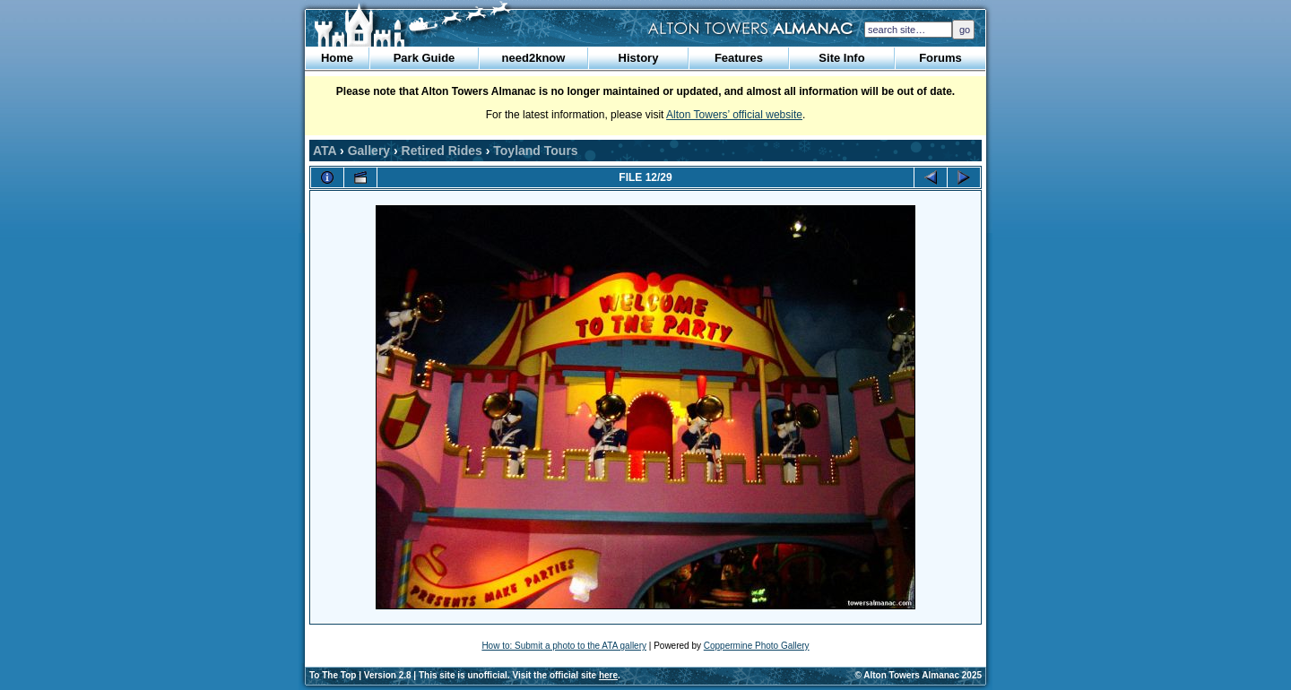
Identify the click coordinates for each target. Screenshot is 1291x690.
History (639, 58)
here (608, 675)
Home (337, 58)
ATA (324, 150)
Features (739, 58)
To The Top (332, 675)
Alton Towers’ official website (734, 114)
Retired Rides (442, 150)
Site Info (841, 58)
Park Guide (424, 58)
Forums (940, 58)
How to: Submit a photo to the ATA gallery (563, 646)
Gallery (369, 150)
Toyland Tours (535, 150)
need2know (534, 58)
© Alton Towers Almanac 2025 (918, 675)
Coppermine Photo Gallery (757, 646)
